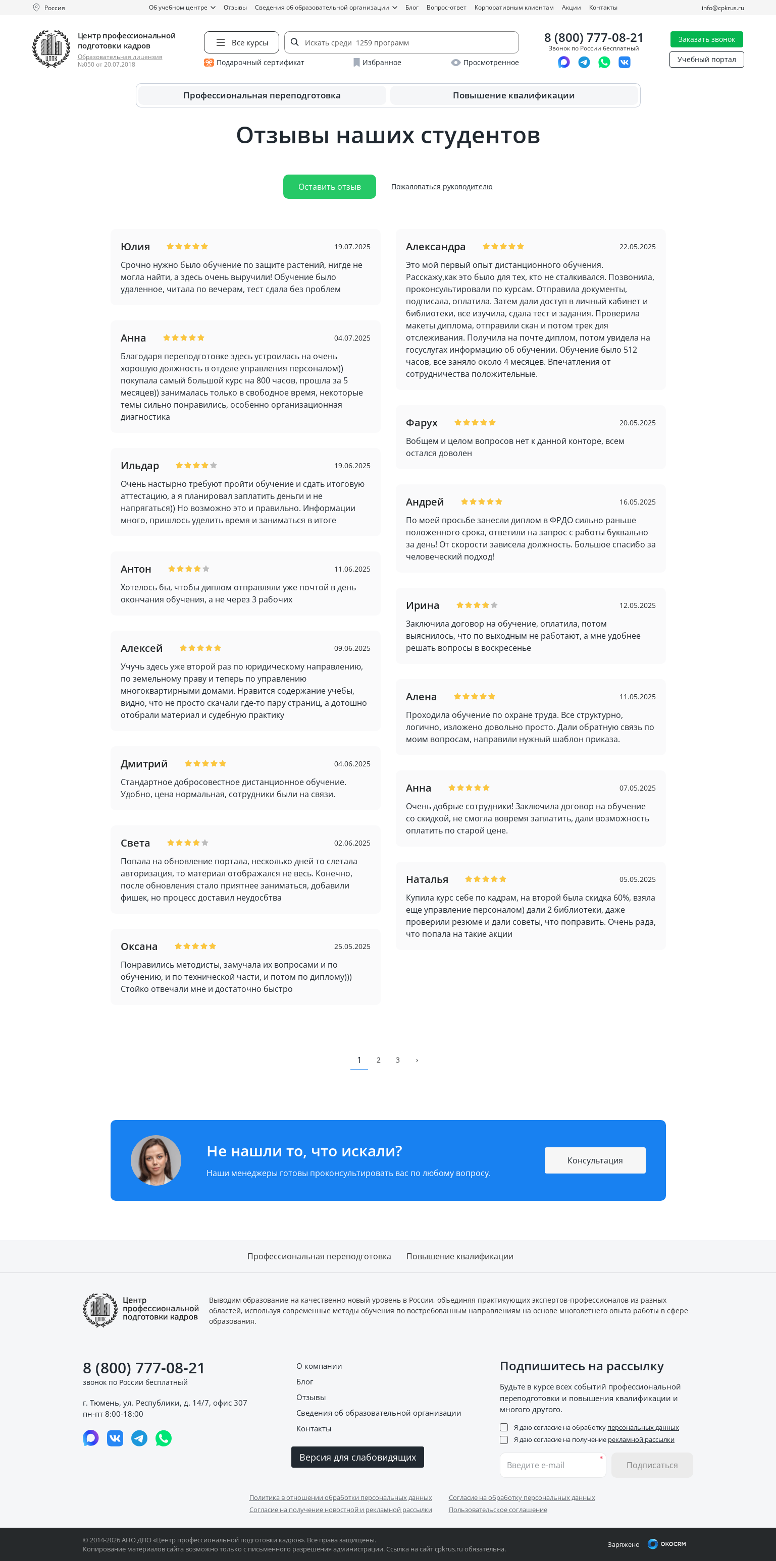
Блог (412, 7)
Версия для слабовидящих (357, 1457)
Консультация (595, 1160)
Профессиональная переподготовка (262, 95)
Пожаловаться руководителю (442, 186)
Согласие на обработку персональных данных (522, 1497)
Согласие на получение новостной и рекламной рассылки (340, 1509)
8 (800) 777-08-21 (594, 37)
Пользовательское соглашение (498, 1509)
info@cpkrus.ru (723, 8)
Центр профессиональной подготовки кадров (127, 40)
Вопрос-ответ (447, 7)
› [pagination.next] (417, 1060)
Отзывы (235, 7)
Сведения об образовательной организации (326, 7)
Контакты (603, 7)
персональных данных (643, 1427)
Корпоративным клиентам (514, 7)
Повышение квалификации (514, 95)
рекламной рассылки (641, 1439)
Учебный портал (707, 59)
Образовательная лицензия (120, 57)
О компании (319, 1366)
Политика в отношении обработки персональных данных (340, 1497)
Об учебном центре (182, 7)
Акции (571, 7)
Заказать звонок (707, 39)
